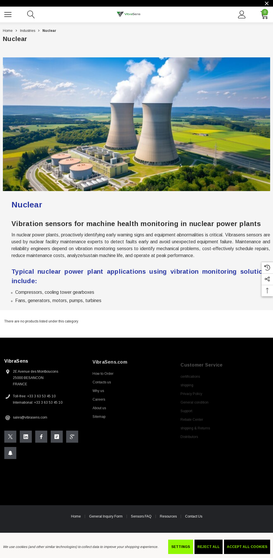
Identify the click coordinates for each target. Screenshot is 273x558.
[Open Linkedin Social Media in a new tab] (26, 438)
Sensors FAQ (141, 518)
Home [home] (76, 518)
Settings (180, 547)
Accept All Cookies (247, 547)
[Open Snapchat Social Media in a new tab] (10, 455)
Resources (168, 518)
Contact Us (193, 518)
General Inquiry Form (106, 518)
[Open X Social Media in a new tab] (10, 438)
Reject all (208, 547)
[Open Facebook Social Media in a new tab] (41, 438)
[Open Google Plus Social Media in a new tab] (72, 438)
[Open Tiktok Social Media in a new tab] (57, 438)
